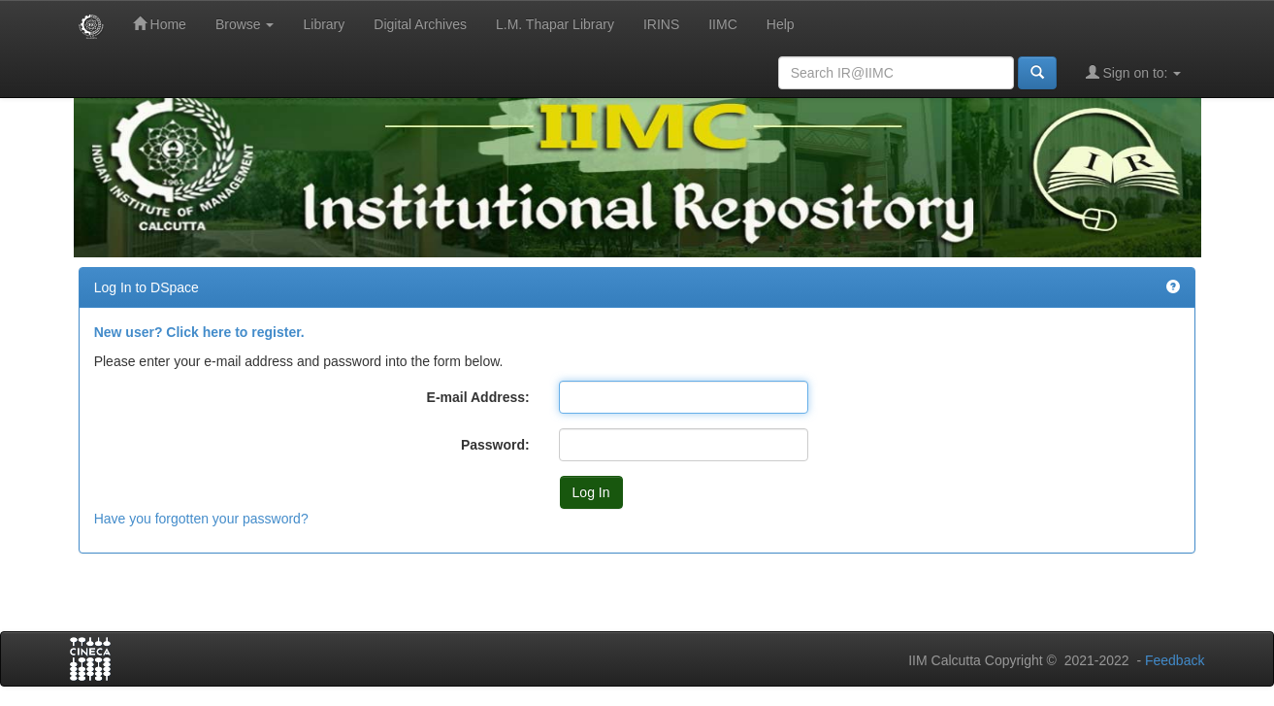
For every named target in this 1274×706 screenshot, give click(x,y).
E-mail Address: (478, 397)
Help (781, 24)
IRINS (661, 24)
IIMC (722, 24)
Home (159, 24)
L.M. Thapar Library (555, 24)
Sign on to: (1134, 72)
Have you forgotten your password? (201, 518)
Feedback (1174, 660)
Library (323, 24)
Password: (495, 445)
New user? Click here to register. (199, 332)
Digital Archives (420, 24)
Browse (245, 24)
